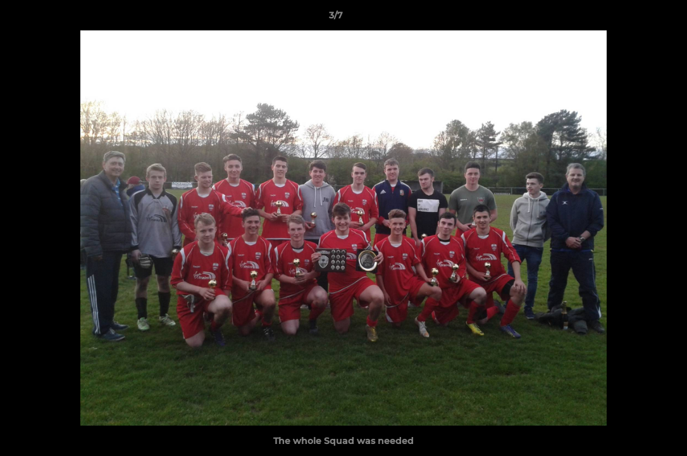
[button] (633, 18)
